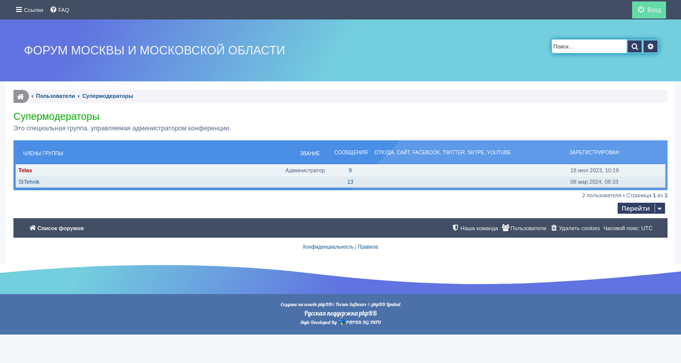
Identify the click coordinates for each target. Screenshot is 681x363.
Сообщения (351, 152)
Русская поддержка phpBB (340, 313)
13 (350, 182)
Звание (310, 153)
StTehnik (28, 182)
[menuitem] (59, 10)
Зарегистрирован (594, 152)
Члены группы (43, 153)
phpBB (325, 304)
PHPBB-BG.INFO (359, 321)
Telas (25, 170)
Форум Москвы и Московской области (154, 50)
